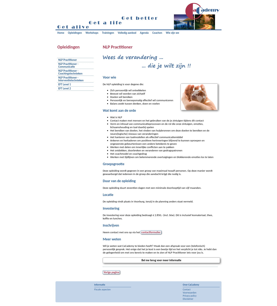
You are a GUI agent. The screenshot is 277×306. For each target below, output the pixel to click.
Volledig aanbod (127, 32)
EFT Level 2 (64, 88)
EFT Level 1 (64, 84)
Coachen (157, 32)
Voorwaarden (189, 292)
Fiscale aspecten (102, 289)
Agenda (144, 32)
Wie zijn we (172, 32)
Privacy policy (189, 295)
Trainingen (108, 32)
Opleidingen (75, 32)
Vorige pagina (111, 272)
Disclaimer (188, 298)
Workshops (92, 32)
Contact (187, 289)
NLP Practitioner (67, 60)
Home (60, 32)
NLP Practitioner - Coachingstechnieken (70, 72)
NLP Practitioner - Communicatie (68, 65)
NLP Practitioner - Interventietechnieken (71, 79)
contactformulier (151, 232)
